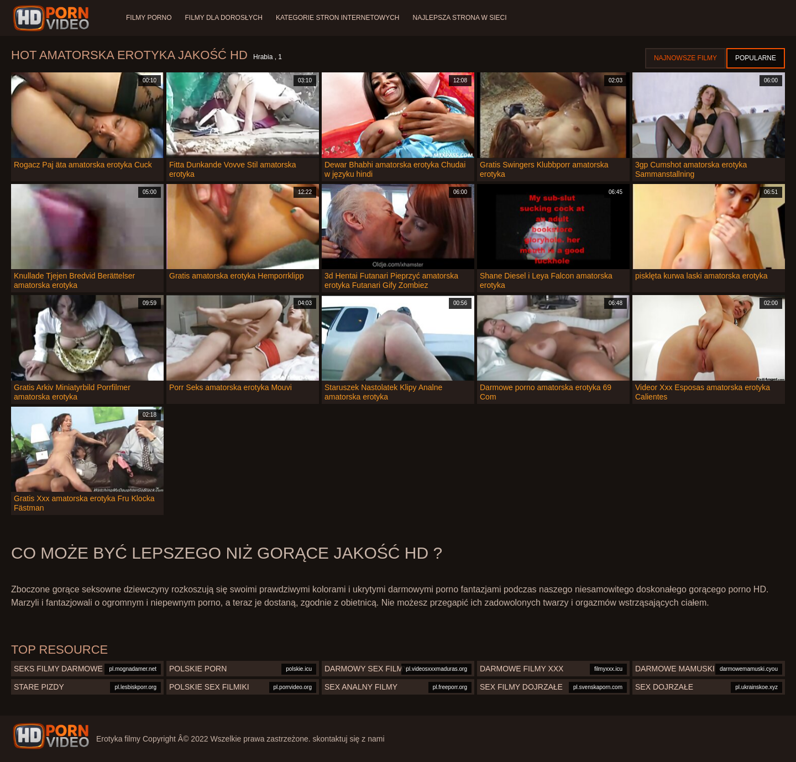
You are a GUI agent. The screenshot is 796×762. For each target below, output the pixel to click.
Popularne (755, 58)
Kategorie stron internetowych (338, 18)
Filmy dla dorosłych (223, 18)
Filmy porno (148, 18)
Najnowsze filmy (685, 58)
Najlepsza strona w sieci (460, 18)
